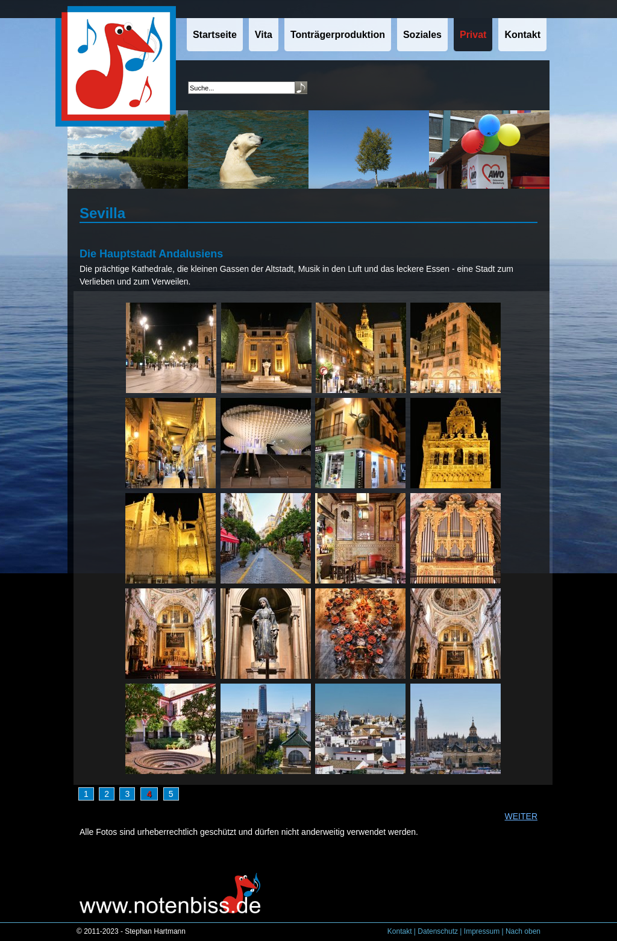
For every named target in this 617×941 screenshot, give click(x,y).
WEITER (521, 816)
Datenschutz (438, 931)
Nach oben (523, 931)
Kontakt (399, 931)
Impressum (482, 931)
